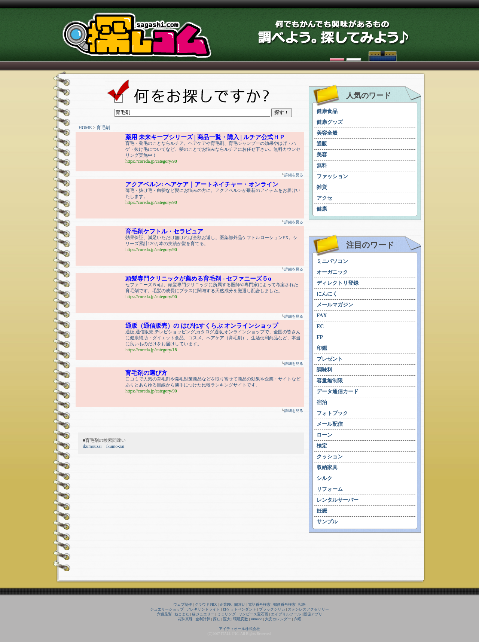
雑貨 (322, 187)
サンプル (327, 522)
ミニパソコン (332, 261)
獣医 (302, 604)
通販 (322, 144)
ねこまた (181, 614)
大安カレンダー (278, 619)
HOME (85, 127)
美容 (322, 155)
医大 (227, 619)
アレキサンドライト (203, 609)
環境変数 (240, 619)
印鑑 (322, 348)
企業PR (226, 604)
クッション (330, 456)
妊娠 (322, 511)
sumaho (256, 619)
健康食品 (327, 111)
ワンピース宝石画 (253, 614)
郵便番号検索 (284, 604)
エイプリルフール (286, 614)
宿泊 (322, 402)
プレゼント (330, 359)
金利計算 (202, 619)
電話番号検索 (259, 604)
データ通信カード (338, 391)
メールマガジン (335, 305)
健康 (322, 209)
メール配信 (330, 424)
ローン (324, 435)
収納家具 (327, 467)
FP (320, 337)
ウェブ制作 (182, 604)
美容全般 (327, 133)
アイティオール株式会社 (239, 629)
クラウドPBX (206, 604)
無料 (322, 165)
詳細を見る (293, 175)
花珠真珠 (185, 619)
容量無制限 (330, 380)
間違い (239, 604)
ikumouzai (92, 446)
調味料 (324, 370)
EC (320, 326)
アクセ (324, 198)
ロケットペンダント (239, 609)
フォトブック (332, 413)
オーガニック (332, 272)
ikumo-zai (115, 446)
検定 (322, 446)
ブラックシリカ (272, 609)
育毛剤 (103, 127)
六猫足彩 (164, 614)
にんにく (327, 294)
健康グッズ (330, 122)
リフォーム (330, 489)
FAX (322, 315)
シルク (324, 478)
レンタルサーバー (338, 500)
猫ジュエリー (203, 614)
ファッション (332, 176)
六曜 (297, 619)
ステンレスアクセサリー (308, 609)
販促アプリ (312, 614)
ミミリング (226, 614)
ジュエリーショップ (167, 609)
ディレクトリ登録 (338, 283)
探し (216, 619)
